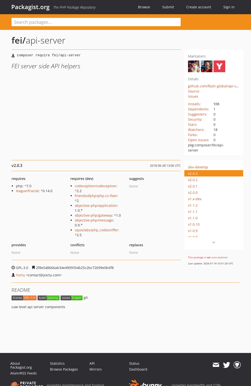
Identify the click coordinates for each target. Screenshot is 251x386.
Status (134, 363)
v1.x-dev (194, 199)
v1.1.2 (193, 205)
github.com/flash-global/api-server (216, 86)
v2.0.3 (193, 173)
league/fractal (27, 190)
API (92, 363)
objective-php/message (94, 220)
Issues (193, 96)
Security (194, 119)
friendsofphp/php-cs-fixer (96, 195)
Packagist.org (30, 7)
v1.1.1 (193, 211)
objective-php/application (96, 205)
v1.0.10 (194, 224)
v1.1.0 (193, 218)
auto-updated (219, 257)
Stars (192, 124)
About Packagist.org (21, 365)
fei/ (19, 40)
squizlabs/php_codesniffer (96, 230)
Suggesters (197, 114)
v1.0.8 (193, 237)
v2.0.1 (193, 186)
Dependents (198, 109)
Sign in (229, 7)
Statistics (57, 363)
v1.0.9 (193, 230)
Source (193, 91)
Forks (192, 134)
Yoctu (20, 275)
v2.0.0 (193, 192)
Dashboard (138, 369)
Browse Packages (64, 369)
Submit (168, 7)
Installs (194, 104)
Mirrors (95, 369)
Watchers (195, 129)
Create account (198, 7)
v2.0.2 (193, 179)
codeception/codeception (95, 186)
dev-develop (198, 167)
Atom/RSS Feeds (23, 373)
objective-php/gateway (93, 215)
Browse (144, 7)
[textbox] (96, 22)
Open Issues (198, 140)
